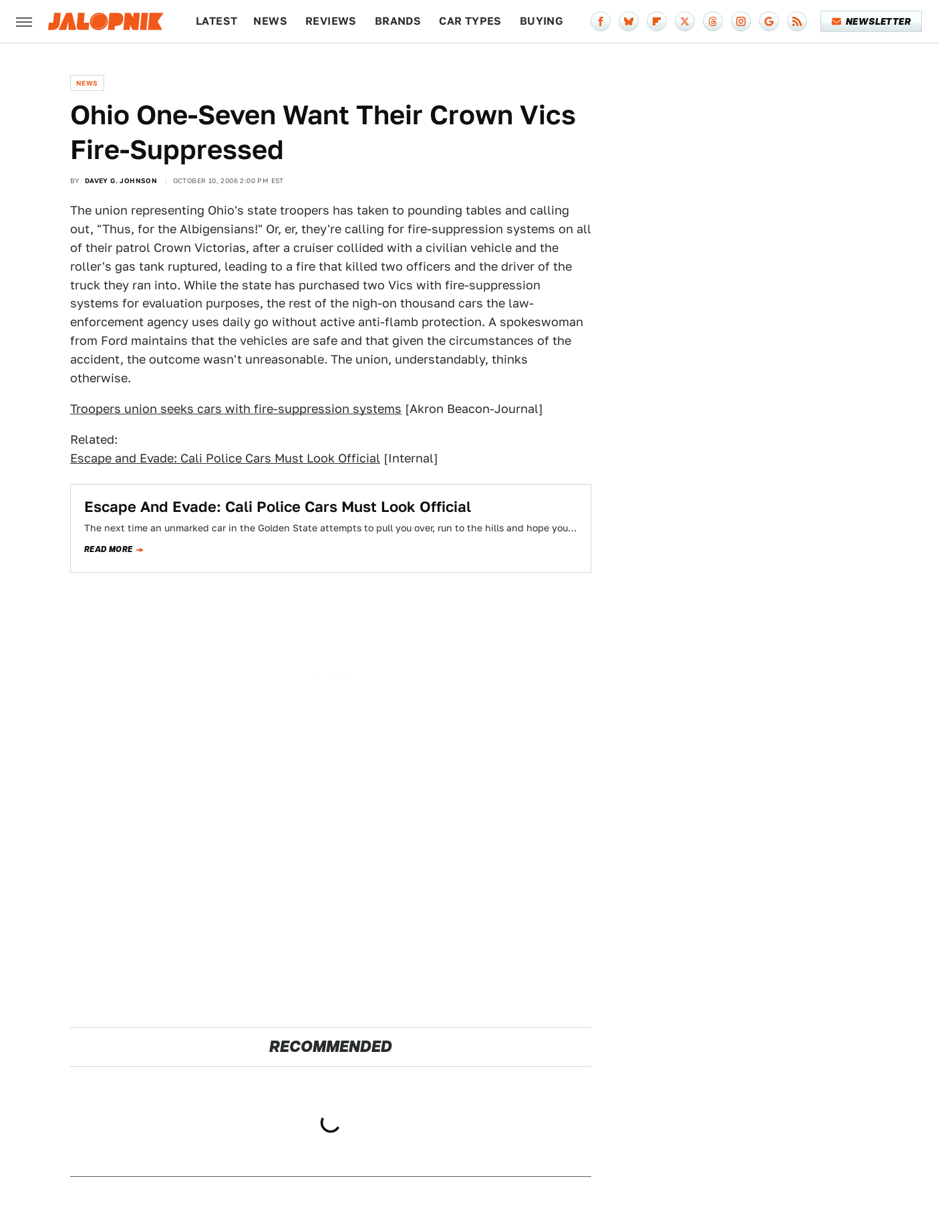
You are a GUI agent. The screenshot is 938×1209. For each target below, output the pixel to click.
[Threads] (713, 21)
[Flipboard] (657, 21)
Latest (216, 21)
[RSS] (797, 21)
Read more (108, 549)
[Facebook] (601, 21)
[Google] (769, 21)
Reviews (331, 21)
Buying (541, 21)
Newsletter (871, 21)
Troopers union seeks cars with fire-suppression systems (236, 409)
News (270, 21)
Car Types (470, 21)
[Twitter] (685, 21)
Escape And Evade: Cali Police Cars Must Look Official (277, 506)
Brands (398, 21)
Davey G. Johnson (121, 180)
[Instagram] (741, 21)
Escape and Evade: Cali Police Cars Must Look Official (225, 458)
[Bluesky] (629, 21)
